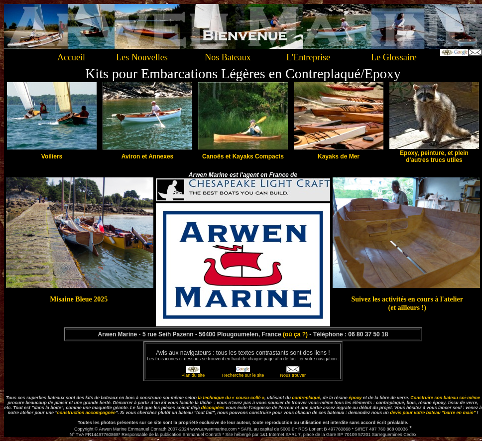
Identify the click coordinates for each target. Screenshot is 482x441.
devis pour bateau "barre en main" (433, 412)
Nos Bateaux (227, 57)
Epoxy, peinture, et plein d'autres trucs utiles (434, 156)
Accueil (71, 57)
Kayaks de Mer (339, 156)
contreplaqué (306, 397)
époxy (355, 397)
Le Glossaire (393, 57)
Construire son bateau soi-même (445, 397)
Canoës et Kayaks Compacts (243, 156)
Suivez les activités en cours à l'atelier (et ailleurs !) (407, 303)
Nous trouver (293, 375)
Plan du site (193, 375)
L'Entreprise (308, 57)
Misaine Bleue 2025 (79, 299)
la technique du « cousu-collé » (231, 397)
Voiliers (51, 156)
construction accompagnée (86, 412)
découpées (213, 407)
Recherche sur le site (243, 375)
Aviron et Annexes (147, 156)
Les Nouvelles (141, 57)
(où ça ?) (295, 334)
